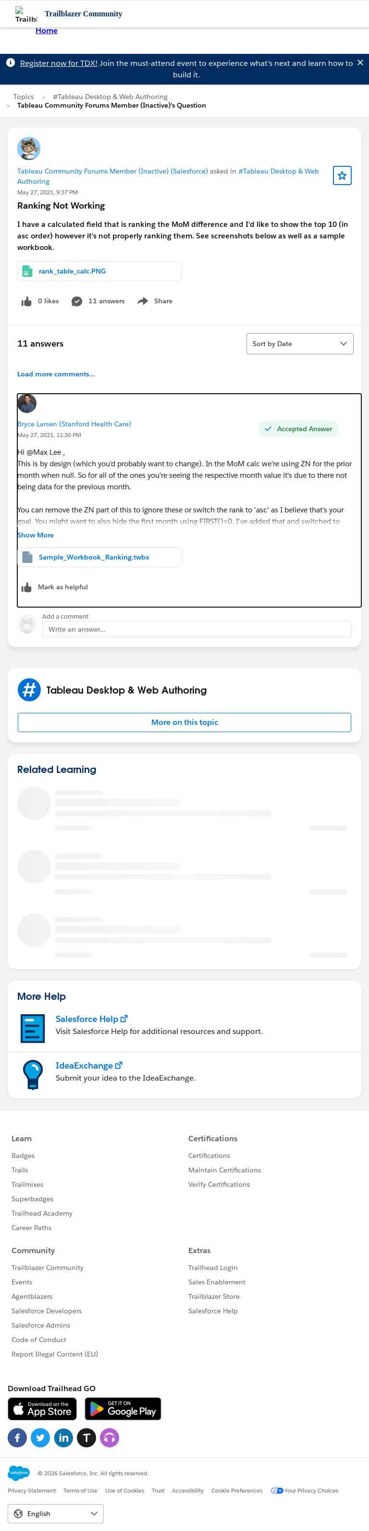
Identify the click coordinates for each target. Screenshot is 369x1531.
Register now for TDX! (59, 63)
